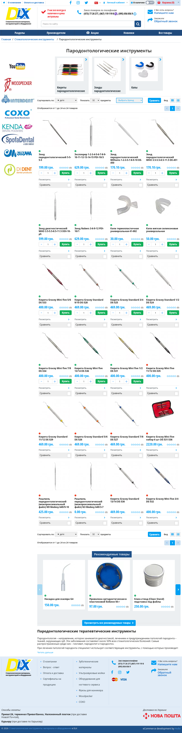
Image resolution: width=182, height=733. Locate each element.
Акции (93, 33)
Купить (65, 172)
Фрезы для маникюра (91, 690)
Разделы (19, 33)
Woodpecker (86, 696)
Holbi (178, 728)
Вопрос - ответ (51, 667)
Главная (6, 39)
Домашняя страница (4, 2)
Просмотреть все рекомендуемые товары (107, 622)
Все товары (162, 33)
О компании (14, 2)
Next (178, 589)
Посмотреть (44, 179)
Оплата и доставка (34, 2)
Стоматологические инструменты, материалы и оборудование (40, 728)
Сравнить (154, 100)
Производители (55, 33)
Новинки (127, 33)
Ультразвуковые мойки (92, 673)
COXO (82, 701)
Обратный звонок (166, 21)
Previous (39, 589)
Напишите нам (164, 13)
